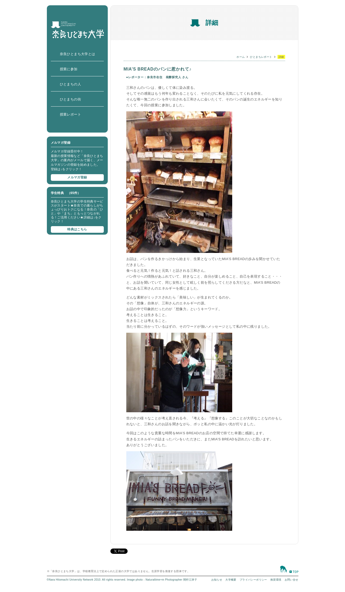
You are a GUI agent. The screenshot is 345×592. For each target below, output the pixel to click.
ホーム (240, 56)
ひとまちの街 (70, 99)
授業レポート (70, 114)
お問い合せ (291, 579)
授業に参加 (69, 69)
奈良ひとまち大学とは (77, 54)
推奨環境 (275, 579)
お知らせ (216, 579)
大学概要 (230, 579)
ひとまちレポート (261, 56)
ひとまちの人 (70, 84)
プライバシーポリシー (253, 579)
